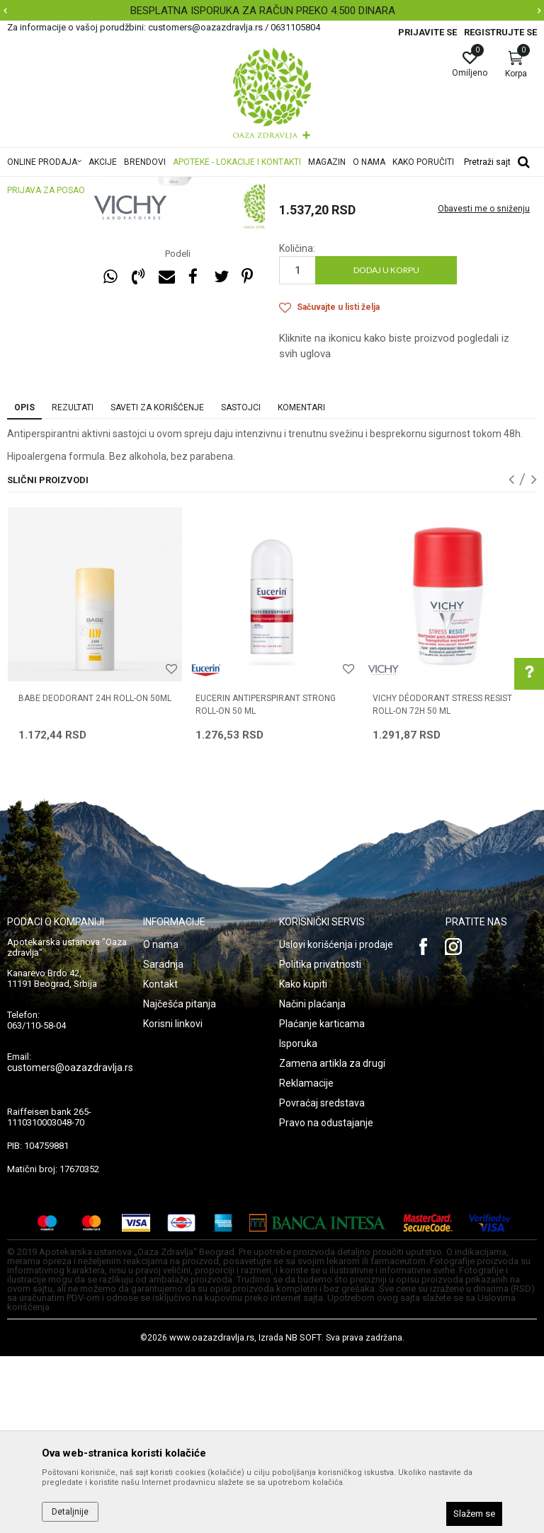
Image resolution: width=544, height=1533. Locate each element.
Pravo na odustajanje (326, 1299)
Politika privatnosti (320, 1141)
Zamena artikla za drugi (332, 1240)
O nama (160, 1121)
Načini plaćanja (312, 1180)
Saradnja (163, 1141)
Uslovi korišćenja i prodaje (336, 1121)
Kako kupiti (303, 1161)
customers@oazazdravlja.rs (70, 1244)
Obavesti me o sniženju (484, 386)
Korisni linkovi (173, 1200)
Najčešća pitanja (179, 1180)
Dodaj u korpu (386, 446)
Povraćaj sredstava (322, 1279)
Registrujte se (500, 32)
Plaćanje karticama (322, 1200)
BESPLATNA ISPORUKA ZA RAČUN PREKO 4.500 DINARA (270, 10)
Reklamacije (306, 1260)
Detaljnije (70, 1512)
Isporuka (298, 1220)
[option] (272, 10)
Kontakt (160, 1161)
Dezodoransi (305, 276)
